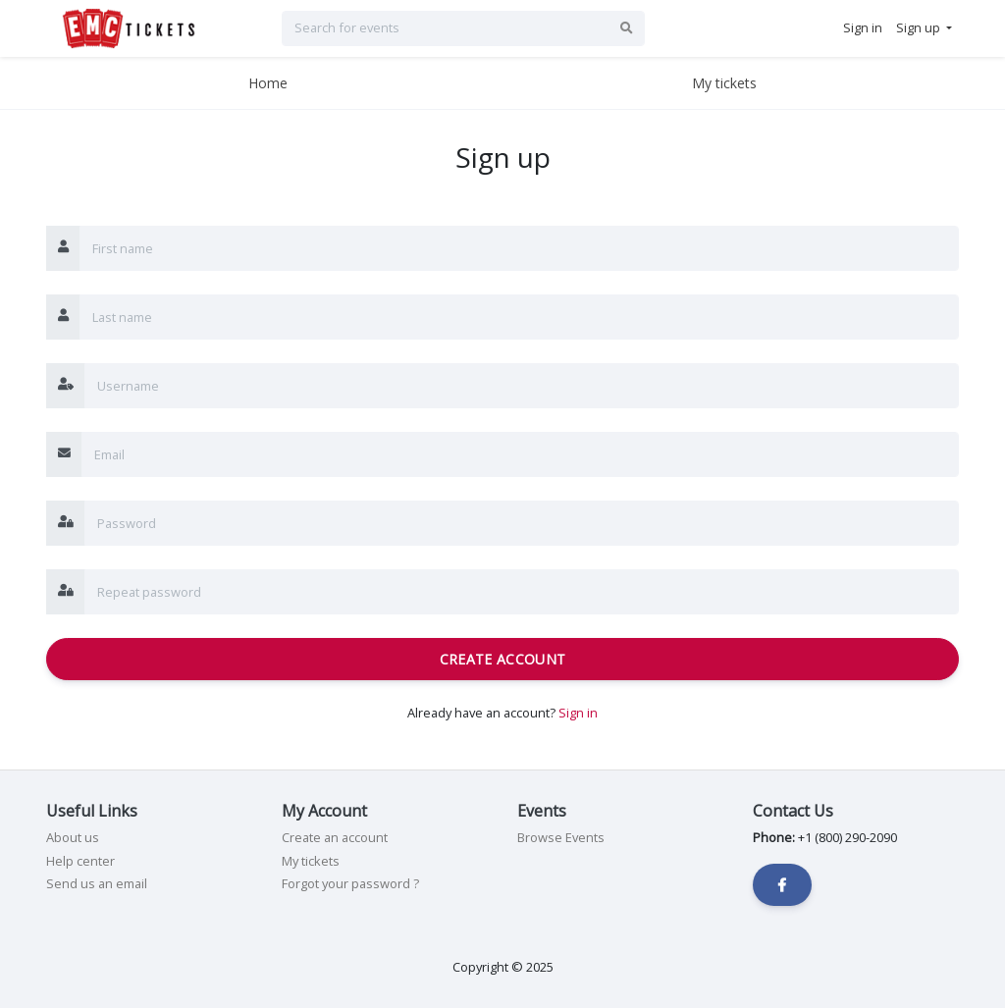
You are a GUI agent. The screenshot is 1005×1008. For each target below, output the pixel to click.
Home (268, 83)
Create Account (503, 659)
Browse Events (561, 837)
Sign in (578, 712)
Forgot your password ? (350, 883)
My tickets (724, 83)
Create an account (335, 837)
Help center (80, 861)
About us (72, 837)
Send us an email (96, 883)
